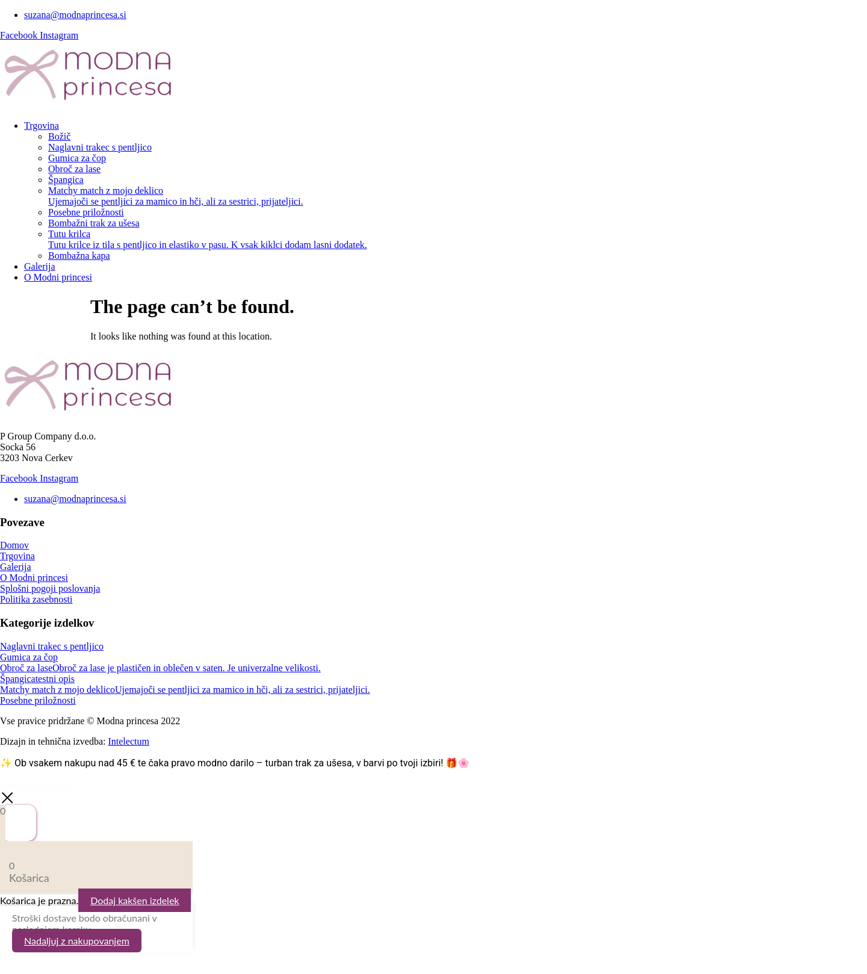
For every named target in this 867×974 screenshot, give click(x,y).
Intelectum (128, 741)
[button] (445, 125)
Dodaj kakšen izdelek (134, 900)
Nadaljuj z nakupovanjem (76, 940)
